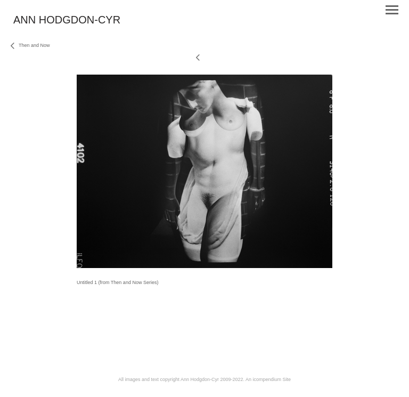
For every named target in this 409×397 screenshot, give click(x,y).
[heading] (66, 21)
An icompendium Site (268, 379)
